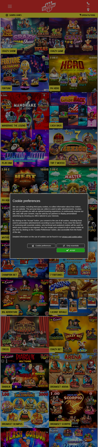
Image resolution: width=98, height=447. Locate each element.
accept (70, 250)
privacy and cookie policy (72, 237)
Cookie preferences (41, 246)
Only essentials (71, 246)
